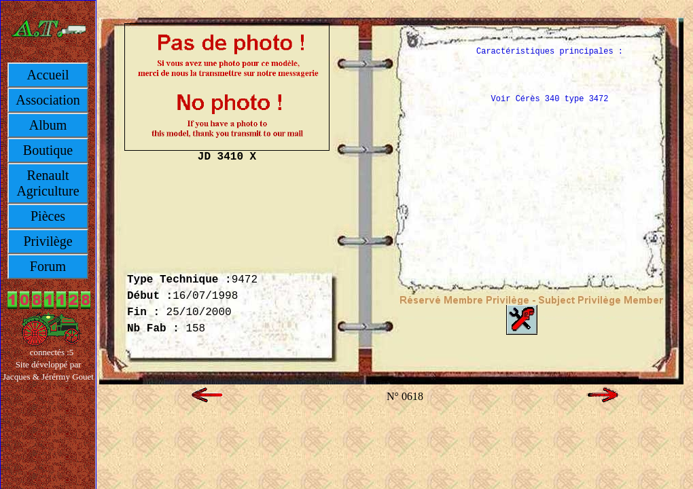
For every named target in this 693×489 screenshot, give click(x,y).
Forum (48, 266)
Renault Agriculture (47, 183)
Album (48, 124)
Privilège (47, 241)
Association (47, 99)
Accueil (47, 74)
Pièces (48, 216)
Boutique (48, 150)
